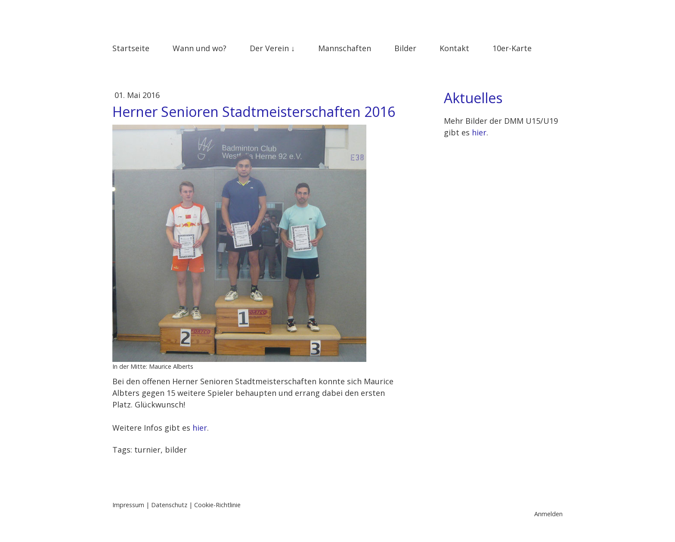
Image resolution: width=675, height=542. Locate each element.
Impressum (128, 505)
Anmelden (548, 514)
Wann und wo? (199, 48)
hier (199, 428)
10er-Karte (512, 48)
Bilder (405, 48)
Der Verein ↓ (272, 48)
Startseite (130, 48)
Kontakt (454, 48)
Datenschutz (169, 505)
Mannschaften (344, 48)
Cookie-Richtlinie (217, 505)
